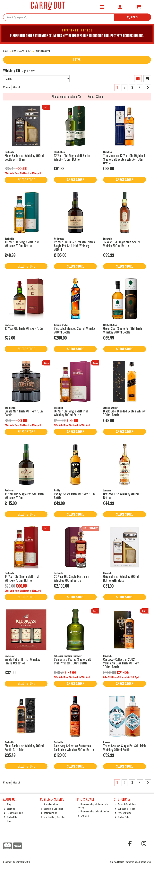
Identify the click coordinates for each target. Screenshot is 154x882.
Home (8, 821)
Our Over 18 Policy (125, 808)
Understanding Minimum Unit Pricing (92, 806)
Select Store (95, 96)
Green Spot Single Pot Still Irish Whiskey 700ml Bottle (122, 330)
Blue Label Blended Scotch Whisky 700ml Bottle (74, 330)
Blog (7, 804)
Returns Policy (49, 812)
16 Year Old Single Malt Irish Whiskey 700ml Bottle (71, 413)
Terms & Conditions (125, 804)
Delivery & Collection (52, 808)
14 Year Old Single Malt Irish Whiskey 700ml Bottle (22, 578)
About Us (9, 808)
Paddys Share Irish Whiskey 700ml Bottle (75, 496)
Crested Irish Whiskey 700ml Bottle (121, 496)
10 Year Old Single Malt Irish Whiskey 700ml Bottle (22, 244)
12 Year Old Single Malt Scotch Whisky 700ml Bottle (72, 157)
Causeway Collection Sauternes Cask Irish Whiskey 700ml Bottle (74, 747)
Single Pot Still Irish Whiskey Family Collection (22, 661)
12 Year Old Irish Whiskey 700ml (24, 328)
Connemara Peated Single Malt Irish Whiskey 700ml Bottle (72, 661)
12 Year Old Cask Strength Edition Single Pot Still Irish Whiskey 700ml (74, 246)
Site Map (83, 815)
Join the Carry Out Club (53, 817)
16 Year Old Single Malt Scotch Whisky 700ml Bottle (122, 244)
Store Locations (49, 804)
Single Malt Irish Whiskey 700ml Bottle (24, 413)
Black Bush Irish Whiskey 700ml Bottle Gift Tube (24, 747)
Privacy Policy (123, 812)
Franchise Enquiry (13, 812)
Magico (120, 861)
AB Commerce (144, 861)
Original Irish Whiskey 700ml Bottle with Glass (121, 578)
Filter (77, 59)
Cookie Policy (123, 817)
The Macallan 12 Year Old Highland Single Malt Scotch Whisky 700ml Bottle (124, 159)
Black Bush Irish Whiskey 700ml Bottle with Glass (24, 157)
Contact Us (10, 817)
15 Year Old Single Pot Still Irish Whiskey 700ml (24, 496)
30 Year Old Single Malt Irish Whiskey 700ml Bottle (71, 578)
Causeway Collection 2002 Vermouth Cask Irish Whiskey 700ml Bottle (121, 663)
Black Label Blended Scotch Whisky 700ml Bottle (124, 413)
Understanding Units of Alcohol (94, 811)
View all (16, 87)
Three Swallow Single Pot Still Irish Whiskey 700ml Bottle (124, 747)
